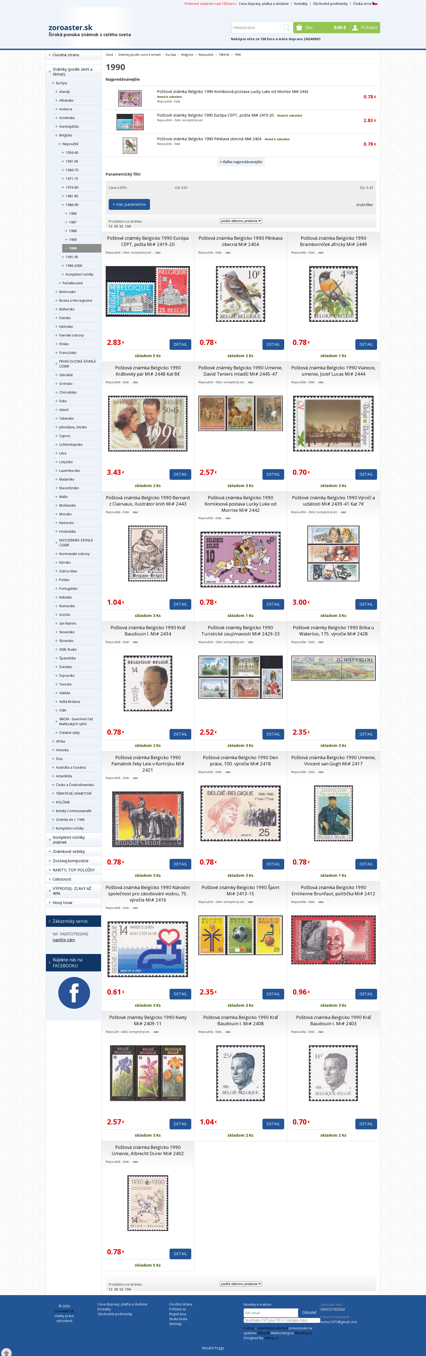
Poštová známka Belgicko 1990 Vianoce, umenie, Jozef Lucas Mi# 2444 (333, 370)
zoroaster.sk (70, 27)
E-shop (249, 1328)
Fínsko (64, 344)
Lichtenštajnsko (71, 444)
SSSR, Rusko (68, 649)
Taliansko (66, 418)
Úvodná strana (66, 54)
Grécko (64, 614)
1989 (73, 239)
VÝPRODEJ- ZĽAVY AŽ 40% (72, 891)
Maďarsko (66, 479)
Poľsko (64, 580)
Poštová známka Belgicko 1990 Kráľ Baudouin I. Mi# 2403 (333, 1020)
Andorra (65, 109)
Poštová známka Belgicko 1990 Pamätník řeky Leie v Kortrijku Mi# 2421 (147, 763)
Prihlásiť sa (177, 1309)
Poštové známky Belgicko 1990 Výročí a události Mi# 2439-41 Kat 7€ (333, 500)
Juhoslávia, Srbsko (73, 427)
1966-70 (72, 170)
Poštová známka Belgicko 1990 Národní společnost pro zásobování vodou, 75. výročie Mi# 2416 (148, 893)
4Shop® (263, 1333)
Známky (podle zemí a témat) (72, 72)
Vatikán (64, 693)
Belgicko (65, 135)
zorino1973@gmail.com (338, 1322)
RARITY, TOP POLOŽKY (74, 869)
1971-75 (72, 178)
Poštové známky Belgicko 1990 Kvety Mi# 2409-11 (148, 1020)
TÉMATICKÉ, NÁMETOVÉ (74, 793)
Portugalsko (68, 588)
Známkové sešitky (69, 851)
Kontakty (301, 3)
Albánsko (66, 100)
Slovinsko (66, 640)
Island (63, 409)
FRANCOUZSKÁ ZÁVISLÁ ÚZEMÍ (77, 364)
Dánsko (65, 318)
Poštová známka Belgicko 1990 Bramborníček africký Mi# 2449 (333, 241)
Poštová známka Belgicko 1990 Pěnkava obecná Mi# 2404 (209, 138)
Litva (62, 453)
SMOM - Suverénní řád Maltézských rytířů (76, 721)
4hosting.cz (303, 1333)
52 (121, 226)
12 (110, 226)
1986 (73, 213)
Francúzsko (68, 352)
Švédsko (65, 667)
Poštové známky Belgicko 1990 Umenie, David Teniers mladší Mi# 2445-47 (240, 370)
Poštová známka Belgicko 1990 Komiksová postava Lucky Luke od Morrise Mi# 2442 (232, 91)
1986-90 (72, 204)
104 (128, 226)
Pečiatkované (72, 283)
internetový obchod (273, 1328)
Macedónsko (69, 488)
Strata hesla (178, 1319)
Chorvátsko (68, 392)
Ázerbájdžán (69, 126)
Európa (61, 83)
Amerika (62, 750)
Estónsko (66, 326)
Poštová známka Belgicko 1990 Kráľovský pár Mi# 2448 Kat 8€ (148, 370)
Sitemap (175, 1323)
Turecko (65, 684)
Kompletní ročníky (79, 274)
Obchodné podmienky (330, 3)
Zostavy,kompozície (71, 860)
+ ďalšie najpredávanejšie (241, 161)
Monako (65, 514)
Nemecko (66, 522)
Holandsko (67, 531)
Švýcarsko (67, 675)
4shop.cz (271, 1338)
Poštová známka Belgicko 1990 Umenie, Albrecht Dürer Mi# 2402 (148, 1150)
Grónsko (66, 383)
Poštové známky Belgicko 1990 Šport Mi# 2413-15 (240, 890)
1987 (73, 222)
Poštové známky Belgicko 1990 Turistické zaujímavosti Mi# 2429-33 (240, 630)
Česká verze (365, 3)
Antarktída (64, 776)
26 (116, 226)
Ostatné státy (69, 732)
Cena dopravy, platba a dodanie (264, 3)
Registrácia (177, 1314)
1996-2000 (74, 265)
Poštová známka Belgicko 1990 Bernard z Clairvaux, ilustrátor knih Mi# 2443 (148, 500)
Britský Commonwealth (74, 811)
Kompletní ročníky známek (69, 840)
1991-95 (72, 257)
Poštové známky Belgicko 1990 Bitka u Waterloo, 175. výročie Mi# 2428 (333, 630)
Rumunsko (67, 606)
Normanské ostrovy (74, 553)
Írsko (63, 401)
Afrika (60, 741)
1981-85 (72, 196)
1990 (73, 248)
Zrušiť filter (364, 204)
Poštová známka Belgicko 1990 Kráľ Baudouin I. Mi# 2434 (148, 630)
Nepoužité (70, 144)
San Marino (67, 623)
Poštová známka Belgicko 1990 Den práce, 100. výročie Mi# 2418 (240, 760)
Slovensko (67, 632)
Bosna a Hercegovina (75, 300)
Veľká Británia (69, 701)
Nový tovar (63, 902)
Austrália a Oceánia (71, 767)
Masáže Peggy (213, 1348)
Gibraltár (66, 375)
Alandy (64, 91)
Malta (63, 496)
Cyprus (64, 436)
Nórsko (65, 562)
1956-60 (72, 152)
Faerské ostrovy (71, 335)
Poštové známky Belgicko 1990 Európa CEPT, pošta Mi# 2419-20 (215, 115)
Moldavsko (67, 505)
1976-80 (72, 187)
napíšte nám (64, 939)
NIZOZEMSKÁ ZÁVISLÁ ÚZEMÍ (76, 542)
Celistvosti (62, 879)
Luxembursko (69, 470)
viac (158, 252)
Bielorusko (67, 291)
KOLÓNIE (63, 802)
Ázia (59, 758)
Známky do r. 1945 (70, 819)
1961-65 (72, 161)
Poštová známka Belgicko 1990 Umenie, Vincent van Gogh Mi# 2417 (333, 760)
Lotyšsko (66, 462)
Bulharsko (67, 309)
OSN (62, 710)
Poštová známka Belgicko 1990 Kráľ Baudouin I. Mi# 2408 (240, 1020)
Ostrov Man (68, 571)
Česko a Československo (75, 785)
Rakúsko (65, 597)
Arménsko (67, 118)
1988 (73, 231)
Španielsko (67, 658)
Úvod (109, 54)
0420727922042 (332, 1309)
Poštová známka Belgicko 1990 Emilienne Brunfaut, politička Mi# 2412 (333, 890)
